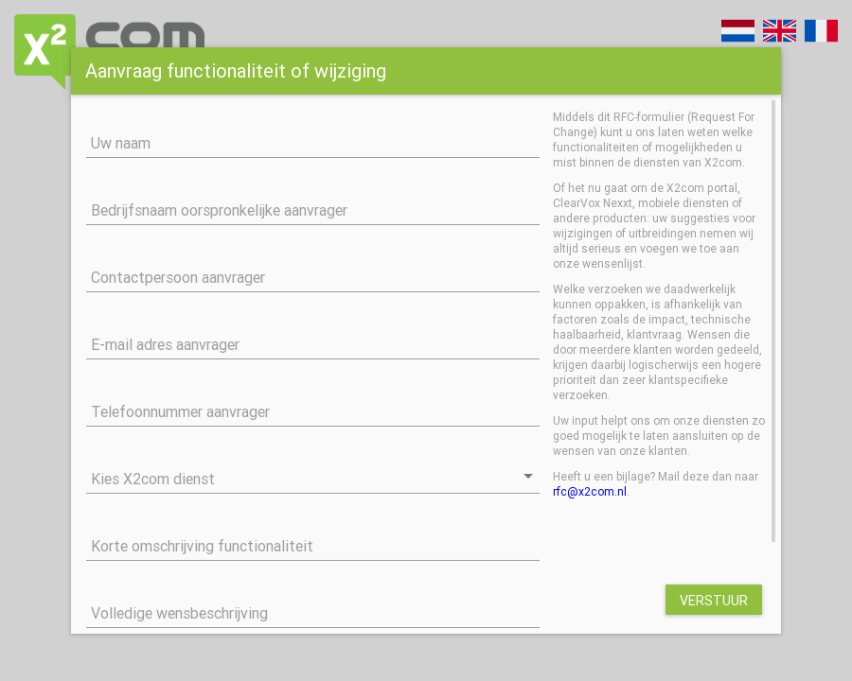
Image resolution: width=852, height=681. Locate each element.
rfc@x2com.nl (590, 491)
